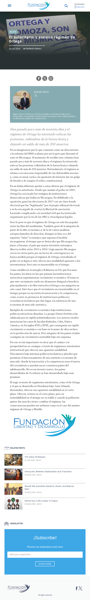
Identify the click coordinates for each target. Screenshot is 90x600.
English (80, 7)
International (32, 49)
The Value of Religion (35, 456)
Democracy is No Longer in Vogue (41, 500)
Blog (13, 32)
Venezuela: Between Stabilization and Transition (48, 471)
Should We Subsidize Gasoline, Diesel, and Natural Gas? (49, 488)
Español (80, 4)
